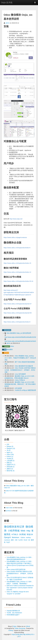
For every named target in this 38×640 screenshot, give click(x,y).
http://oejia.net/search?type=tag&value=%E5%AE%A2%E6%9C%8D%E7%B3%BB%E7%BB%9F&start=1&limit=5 (19, 292)
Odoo (12, 346)
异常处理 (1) (10, 466)
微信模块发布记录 (14, 526)
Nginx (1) (9, 452)
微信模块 (10, 349)
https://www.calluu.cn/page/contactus (15, 237)
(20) (8, 444)
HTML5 (15, 534)
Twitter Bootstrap (20, 628)
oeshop (28, 537)
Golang (10, 630)
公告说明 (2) (10, 460)
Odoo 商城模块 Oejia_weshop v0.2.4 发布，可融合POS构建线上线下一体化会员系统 (20, 358)
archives (8, 511)
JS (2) (8, 450)
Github (28, 626)
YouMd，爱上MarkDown (14, 613)
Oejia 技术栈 (6, 2)
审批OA (30, 534)
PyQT (8, 542)
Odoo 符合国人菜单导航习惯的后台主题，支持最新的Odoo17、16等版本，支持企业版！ (20, 370)
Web (23, 530)
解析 (12, 540)
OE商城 (22, 534)
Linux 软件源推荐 (20, 374)
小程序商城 (14, 530)
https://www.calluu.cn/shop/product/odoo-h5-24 (18, 281)
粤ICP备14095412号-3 (27, 634)
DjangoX (7, 537)
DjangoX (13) (11, 448)
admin (7, 23)
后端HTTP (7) (11, 464)
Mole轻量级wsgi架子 (13, 615)
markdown (7, 540)
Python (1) (10, 456)
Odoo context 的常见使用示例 (16, 569)
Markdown (16, 537)
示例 (16, 540)
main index (9, 507)
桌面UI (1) (10, 468)
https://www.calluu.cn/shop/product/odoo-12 (17, 272)
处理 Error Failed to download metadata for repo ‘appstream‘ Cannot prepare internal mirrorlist (20, 587)
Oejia (14, 626)
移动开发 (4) (10, 470)
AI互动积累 (18, 388)
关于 (19, 636)
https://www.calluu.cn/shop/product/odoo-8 (17, 322)
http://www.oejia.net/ (16, 219)
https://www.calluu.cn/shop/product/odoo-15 (17, 263)
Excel (26, 540)
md (29, 540)
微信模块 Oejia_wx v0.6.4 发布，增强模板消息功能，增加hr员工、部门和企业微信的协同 (20, 384)
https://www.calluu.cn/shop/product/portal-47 (18, 304)
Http (28, 531)
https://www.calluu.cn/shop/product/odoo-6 (17, 247)
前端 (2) (9, 462)
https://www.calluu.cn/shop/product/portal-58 (18, 313)
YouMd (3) (10, 458)
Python (23, 537)
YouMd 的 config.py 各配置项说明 (25, 390)
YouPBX (20, 540)
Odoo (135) (10, 454)
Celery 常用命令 (20, 380)
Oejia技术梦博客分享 (13, 610)
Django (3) (10, 446)
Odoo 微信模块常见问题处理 (24, 366)
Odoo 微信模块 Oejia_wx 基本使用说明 (18, 333)
